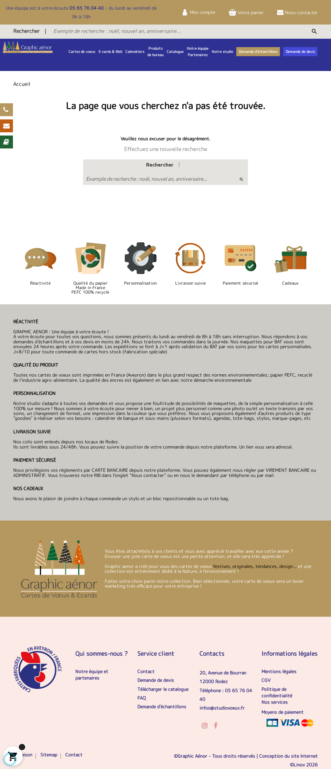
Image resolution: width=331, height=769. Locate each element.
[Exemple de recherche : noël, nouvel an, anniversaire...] (159, 31)
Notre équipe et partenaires (91, 674)
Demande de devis (155, 680)
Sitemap (48, 755)
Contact (146, 671)
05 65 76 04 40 (86, 8)
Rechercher (26, 31)
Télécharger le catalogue (162, 689)
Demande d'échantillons (161, 706)
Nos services (275, 702)
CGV (266, 680)
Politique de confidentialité (277, 692)
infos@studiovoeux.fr (222, 708)
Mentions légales (279, 671)
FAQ (141, 698)
